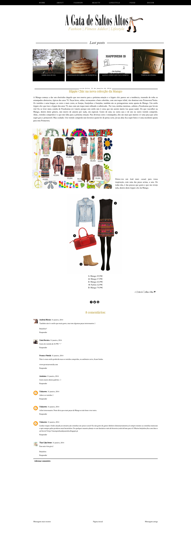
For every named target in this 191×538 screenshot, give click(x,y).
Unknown (43, 391)
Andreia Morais (45, 320)
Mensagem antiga (151, 521)
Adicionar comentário (42, 461)
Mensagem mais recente (42, 521)
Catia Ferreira (44, 340)
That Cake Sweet (45, 442)
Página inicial (98, 521)
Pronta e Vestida (45, 355)
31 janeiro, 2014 (57, 320)
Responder (43, 332)
